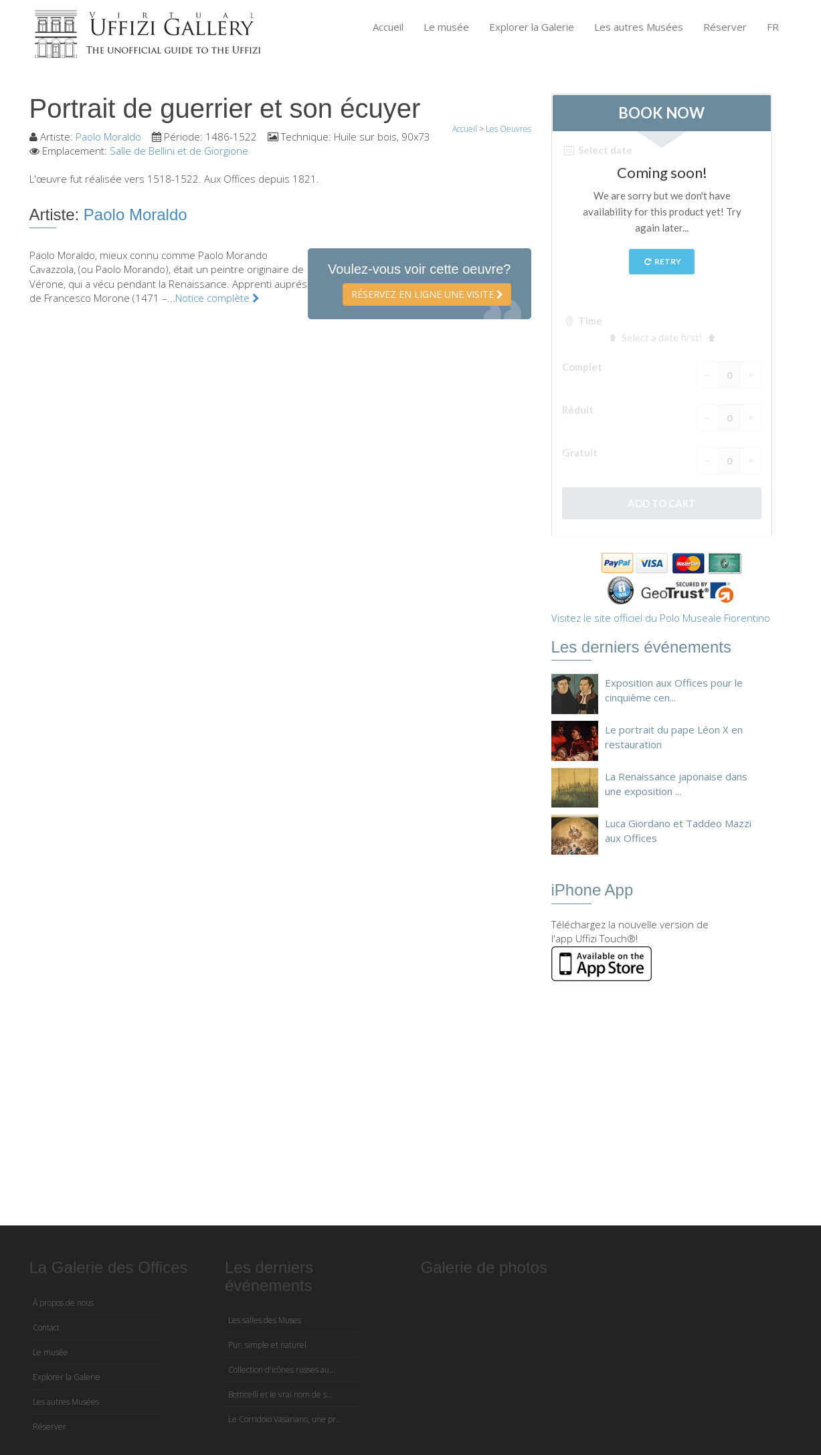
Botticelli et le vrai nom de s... (280, 1394)
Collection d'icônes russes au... (281, 1369)
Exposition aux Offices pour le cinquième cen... (674, 689)
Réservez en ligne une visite (427, 294)
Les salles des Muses (264, 1320)
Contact (46, 1327)
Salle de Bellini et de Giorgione (179, 150)
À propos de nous (63, 1302)
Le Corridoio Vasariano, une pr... (285, 1419)
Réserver (725, 26)
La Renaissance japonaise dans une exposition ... (676, 783)
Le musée (446, 26)
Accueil (388, 26)
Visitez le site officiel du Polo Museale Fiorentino (660, 617)
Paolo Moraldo (108, 136)
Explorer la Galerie (531, 26)
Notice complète (217, 298)
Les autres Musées (638, 26)
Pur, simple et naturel (267, 1345)
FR (773, 26)
